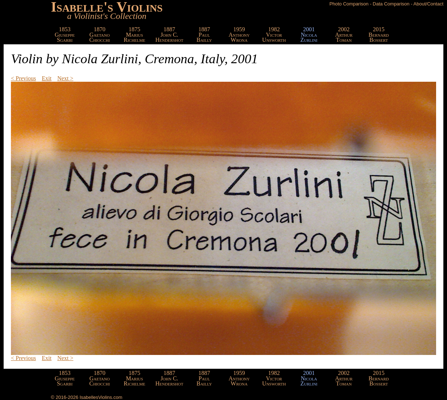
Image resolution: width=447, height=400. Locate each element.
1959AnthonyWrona (239, 34)
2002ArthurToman (344, 34)
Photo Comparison (349, 4)
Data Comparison (391, 4)
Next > (65, 78)
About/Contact (428, 4)
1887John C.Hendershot (170, 34)
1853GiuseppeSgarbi (65, 34)
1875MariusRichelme (134, 34)
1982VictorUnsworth (274, 34)
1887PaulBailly (204, 34)
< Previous (23, 78)
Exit (47, 78)
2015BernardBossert (379, 34)
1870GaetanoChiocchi (99, 34)
